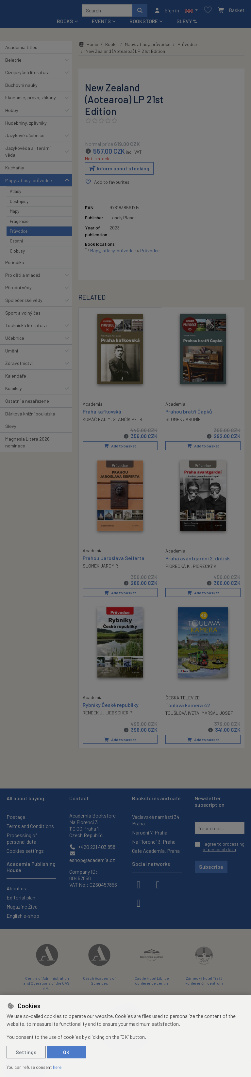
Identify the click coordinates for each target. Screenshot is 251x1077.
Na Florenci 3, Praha (154, 841)
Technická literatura (26, 327)
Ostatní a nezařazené (27, 403)
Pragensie (19, 223)
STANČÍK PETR (127, 421)
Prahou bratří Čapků (188, 413)
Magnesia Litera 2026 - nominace (29, 444)
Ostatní (16, 243)
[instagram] (157, 884)
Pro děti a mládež (22, 277)
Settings (26, 1052)
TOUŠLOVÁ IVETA (182, 714)
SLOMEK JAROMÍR (183, 421)
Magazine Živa (22, 906)
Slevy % (186, 23)
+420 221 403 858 (92, 847)
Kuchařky (14, 170)
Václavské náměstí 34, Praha (156, 820)
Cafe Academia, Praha (156, 851)
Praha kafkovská (102, 413)
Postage (16, 817)
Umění (11, 353)
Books (111, 46)
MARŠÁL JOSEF (217, 714)
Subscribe (211, 867)
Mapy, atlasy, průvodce (28, 182)
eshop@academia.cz (92, 857)
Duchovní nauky (21, 87)
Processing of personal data (22, 838)
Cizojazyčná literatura (27, 74)
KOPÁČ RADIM (96, 421)
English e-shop (23, 916)
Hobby (11, 112)
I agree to (223, 846)
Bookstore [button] (143, 23)
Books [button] (65, 23)
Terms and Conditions (30, 826)
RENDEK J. (93, 714)
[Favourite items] (208, 12)
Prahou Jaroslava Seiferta (113, 559)
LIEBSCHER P (119, 714)
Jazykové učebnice (24, 137)
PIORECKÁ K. (178, 567)
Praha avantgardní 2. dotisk (197, 560)
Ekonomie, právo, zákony (30, 99)
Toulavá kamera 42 (187, 706)
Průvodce (18, 233)
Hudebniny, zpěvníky (26, 125)
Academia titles (21, 49)
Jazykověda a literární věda (28, 154)
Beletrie (13, 62)
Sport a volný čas (23, 315)
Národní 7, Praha (149, 832)
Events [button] (101, 23)
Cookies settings (25, 851)
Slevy (10, 428)
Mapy (14, 213)
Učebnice (14, 340)
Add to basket (120, 448)
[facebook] (138, 884)
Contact (79, 798)
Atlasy (15, 193)
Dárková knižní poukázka (30, 416)
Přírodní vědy (18, 290)
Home (88, 46)
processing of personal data (223, 846)
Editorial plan (21, 897)
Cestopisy (19, 203)
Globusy (17, 253)
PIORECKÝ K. (205, 567)
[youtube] (138, 902)
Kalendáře (15, 378)
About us (16, 888)
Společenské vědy (23, 302)
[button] (191, 11)
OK (66, 1052)
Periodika (14, 264)
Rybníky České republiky (111, 706)
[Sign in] (166, 11)
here (57, 1067)
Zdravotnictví (19, 365)
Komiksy (13, 390)
